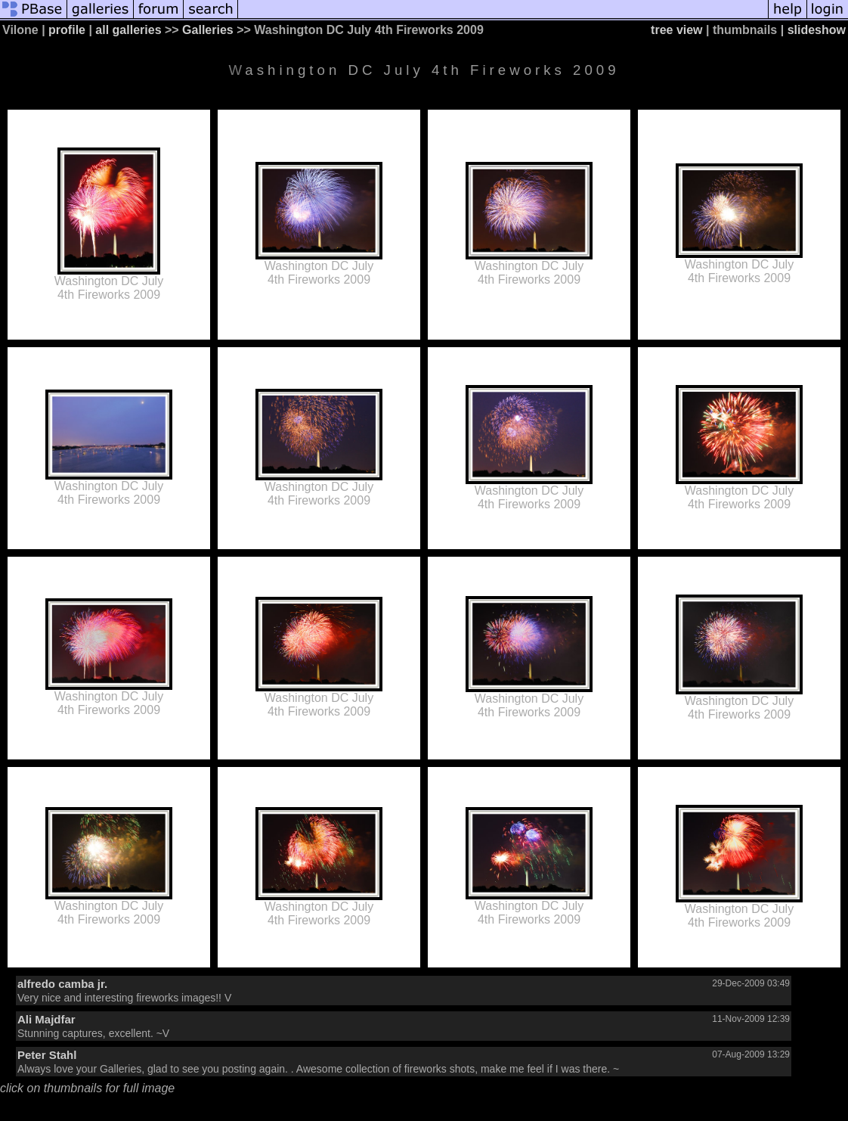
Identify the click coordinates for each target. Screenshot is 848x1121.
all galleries (128, 29)
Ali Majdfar (46, 1019)
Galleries (208, 29)
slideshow (817, 29)
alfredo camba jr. (62, 983)
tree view (676, 29)
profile (66, 29)
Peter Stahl (46, 1054)
